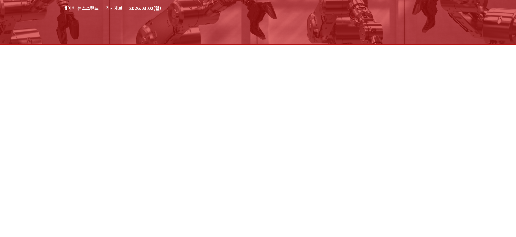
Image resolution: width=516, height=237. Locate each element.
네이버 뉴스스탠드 (81, 8)
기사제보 (113, 8)
